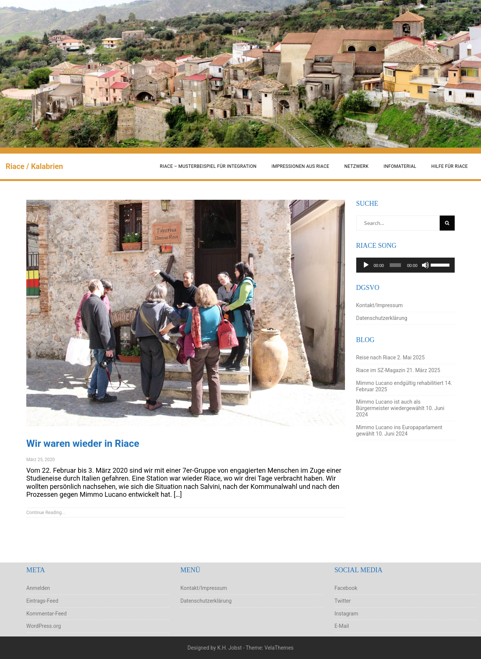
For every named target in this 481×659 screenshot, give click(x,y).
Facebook (345, 588)
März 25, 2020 (40, 459)
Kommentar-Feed (46, 614)
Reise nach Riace (376, 357)
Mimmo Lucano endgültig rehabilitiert (400, 383)
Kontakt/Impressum (379, 305)
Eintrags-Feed (42, 601)
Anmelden (38, 588)
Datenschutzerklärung (381, 318)
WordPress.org (43, 626)
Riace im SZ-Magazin (380, 370)
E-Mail (341, 626)
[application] (405, 265)
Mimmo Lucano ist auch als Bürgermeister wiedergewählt (390, 405)
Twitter (342, 601)
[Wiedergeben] (366, 265)
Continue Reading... (45, 512)
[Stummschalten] (425, 265)
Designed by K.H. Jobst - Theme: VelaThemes (241, 648)
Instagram (346, 614)
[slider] (395, 265)
